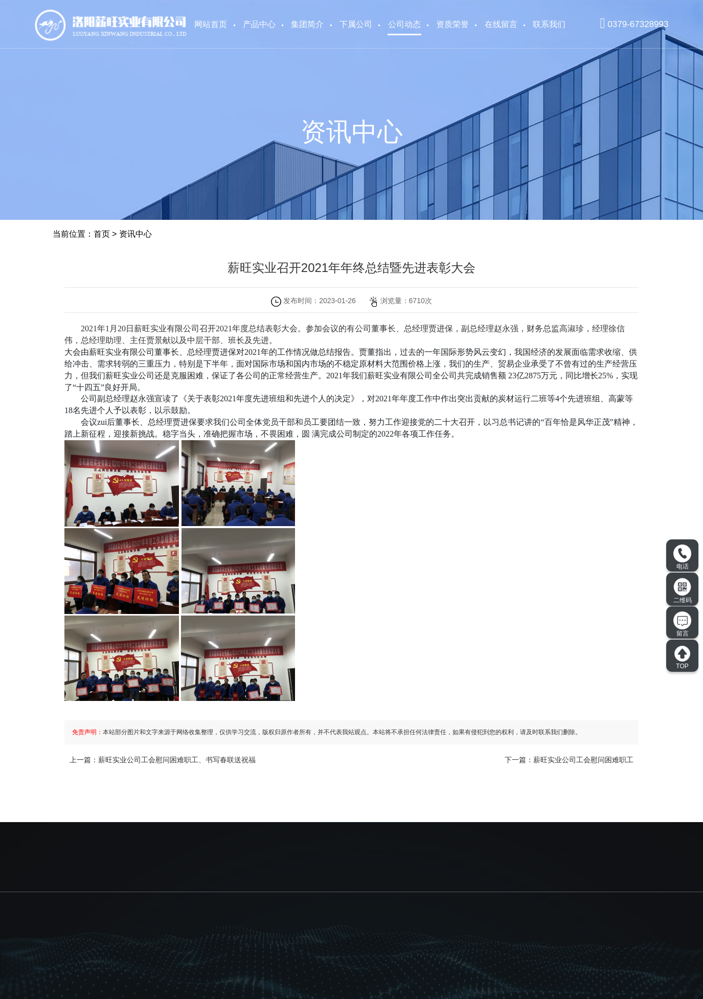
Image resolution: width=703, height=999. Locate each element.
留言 (682, 624)
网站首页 (210, 24)
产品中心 (259, 24)
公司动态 (404, 24)
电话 (682, 557)
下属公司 (355, 24)
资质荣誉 (452, 24)
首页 (102, 234)
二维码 (682, 590)
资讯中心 (135, 234)
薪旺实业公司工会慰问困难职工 (583, 760)
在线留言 (501, 24)
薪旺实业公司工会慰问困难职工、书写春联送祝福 (177, 760)
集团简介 (307, 24)
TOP (682, 657)
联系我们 (549, 24)
